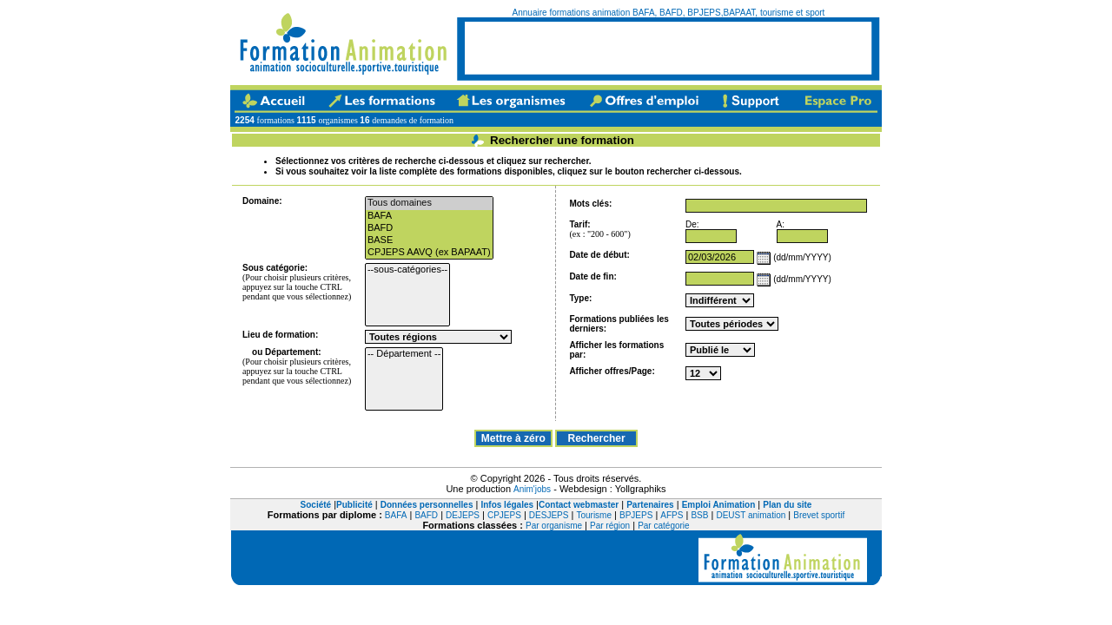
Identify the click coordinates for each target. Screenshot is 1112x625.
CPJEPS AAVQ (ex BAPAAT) (429, 253)
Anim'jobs (532, 489)
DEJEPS (463, 515)
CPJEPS (504, 515)
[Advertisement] (668, 48)
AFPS (671, 515)
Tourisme (594, 515)
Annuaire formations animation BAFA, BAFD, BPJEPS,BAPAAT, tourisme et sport (669, 12)
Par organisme (554, 525)
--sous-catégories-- (407, 270)
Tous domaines (429, 203)
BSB (699, 515)
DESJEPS (549, 515)
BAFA (429, 216)
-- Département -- (404, 354)
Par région (610, 525)
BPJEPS (635, 515)
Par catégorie (663, 525)
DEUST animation (750, 515)
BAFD (429, 228)
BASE (429, 240)
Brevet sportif (818, 515)
